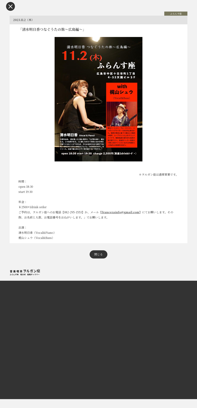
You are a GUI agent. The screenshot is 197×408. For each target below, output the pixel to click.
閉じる (98, 263)
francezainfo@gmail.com (122, 217)
